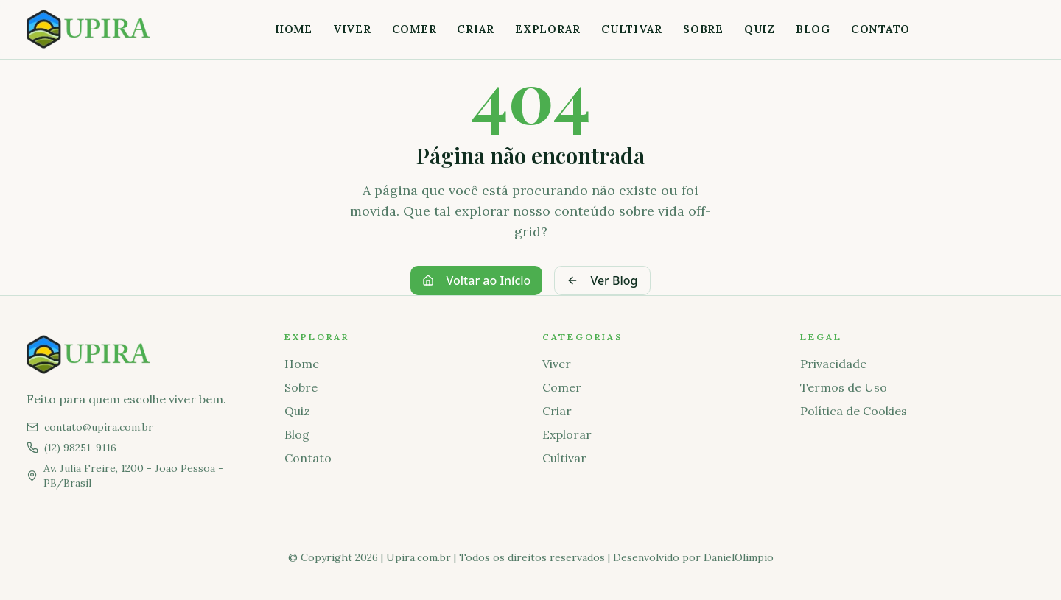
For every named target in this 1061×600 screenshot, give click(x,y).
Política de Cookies (853, 410)
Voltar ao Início (476, 280)
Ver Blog (602, 280)
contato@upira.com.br (98, 427)
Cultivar (631, 29)
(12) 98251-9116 (80, 447)
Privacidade (833, 363)
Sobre (703, 29)
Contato (880, 29)
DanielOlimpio (739, 557)
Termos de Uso (843, 387)
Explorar (548, 29)
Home (293, 29)
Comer (414, 29)
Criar (475, 29)
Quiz (759, 29)
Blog (813, 29)
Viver (352, 29)
